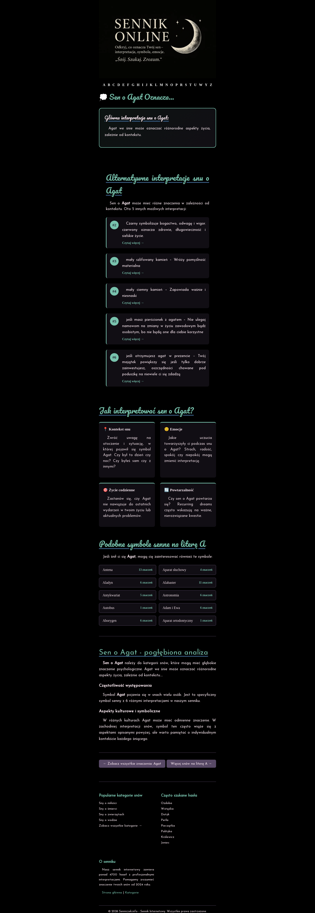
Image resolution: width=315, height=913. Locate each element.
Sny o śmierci (108, 808)
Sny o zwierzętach (111, 814)
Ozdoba (166, 803)
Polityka (166, 831)
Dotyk (165, 814)
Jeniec (165, 842)
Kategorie (132, 892)
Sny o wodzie (108, 820)
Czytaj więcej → (133, 243)
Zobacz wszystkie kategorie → (120, 825)
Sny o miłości (108, 803)
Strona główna (112, 892)
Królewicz (167, 837)
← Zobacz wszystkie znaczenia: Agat (132, 764)
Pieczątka (168, 825)
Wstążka (167, 808)
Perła (164, 820)
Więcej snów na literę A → (191, 764)
